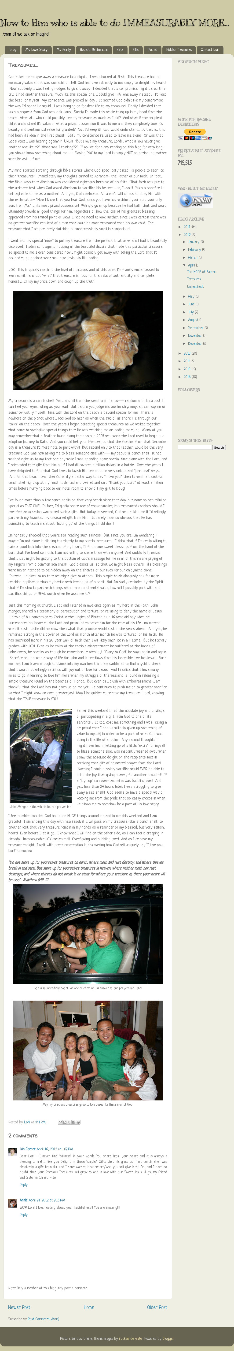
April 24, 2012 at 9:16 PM (47, 1201)
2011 (187, 227)
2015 (187, 370)
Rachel (152, 50)
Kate (120, 50)
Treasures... (194, 279)
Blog (13, 50)
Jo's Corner (27, 1150)
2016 (188, 377)
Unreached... (195, 287)
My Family (64, 50)
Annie (23, 1201)
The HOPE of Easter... (201, 272)
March (193, 258)
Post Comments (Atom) (43, 1319)
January (194, 242)
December (195, 344)
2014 (187, 362)
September (196, 328)
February (195, 250)
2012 (188, 235)
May (192, 297)
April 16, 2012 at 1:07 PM (55, 1150)
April (192, 266)
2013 (188, 354)
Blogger (168, 1339)
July (191, 313)
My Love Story (37, 50)
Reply (24, 1185)
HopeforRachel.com (94, 50)
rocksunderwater (131, 1339)
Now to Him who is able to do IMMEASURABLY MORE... (114, 22)
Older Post (157, 1307)
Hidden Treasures (179, 50)
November (195, 336)
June (192, 305)
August (193, 320)
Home (89, 1307)
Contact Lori (210, 50)
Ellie (136, 50)
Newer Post (19, 1307)
